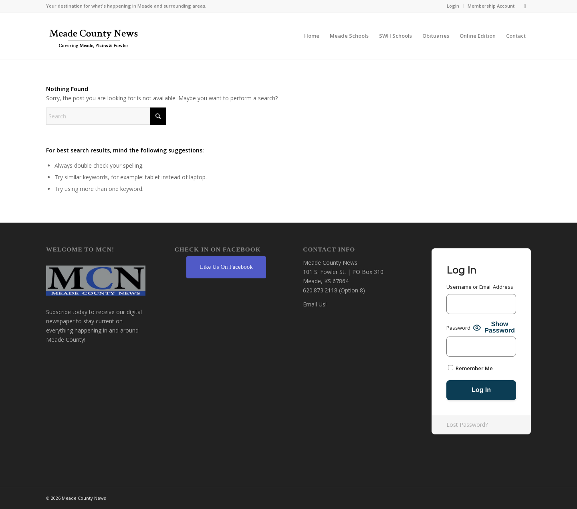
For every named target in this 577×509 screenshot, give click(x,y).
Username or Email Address (479, 286)
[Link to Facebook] (525, 6)
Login (453, 6)
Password (458, 327)
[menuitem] (453, 6)
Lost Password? (467, 424)
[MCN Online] (94, 37)
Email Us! (315, 304)
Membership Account (491, 6)
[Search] (106, 116)
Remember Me (470, 368)
